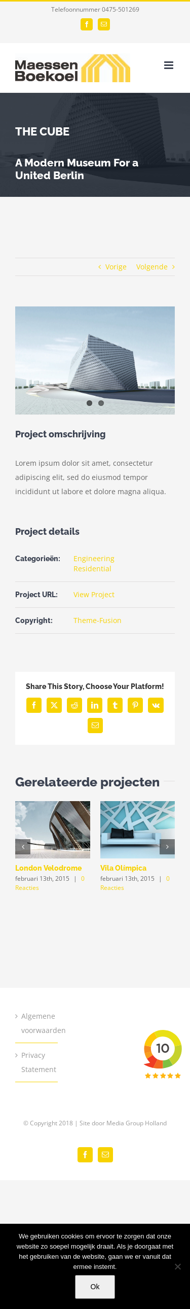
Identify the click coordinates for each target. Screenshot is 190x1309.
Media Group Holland (136, 1123)
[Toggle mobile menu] (169, 65)
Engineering (94, 558)
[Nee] (177, 1266)
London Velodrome (48, 868)
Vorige (116, 266)
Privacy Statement (37, 1062)
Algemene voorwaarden (37, 1023)
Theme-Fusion (97, 620)
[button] (22, 846)
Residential (92, 568)
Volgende (152, 266)
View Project (94, 594)
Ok (95, 1287)
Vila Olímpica (123, 868)
